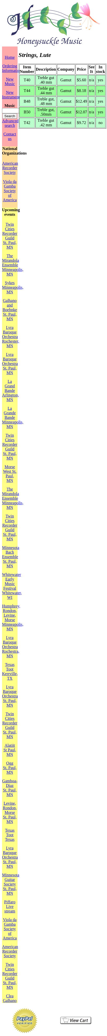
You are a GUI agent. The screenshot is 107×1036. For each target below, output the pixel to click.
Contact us (9, 136)
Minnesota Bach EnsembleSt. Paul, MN (10, 556)
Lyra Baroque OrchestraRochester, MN (10, 336)
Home (10, 57)
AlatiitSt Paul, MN (9, 750)
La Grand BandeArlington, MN (10, 390)
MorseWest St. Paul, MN (10, 474)
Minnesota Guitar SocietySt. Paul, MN (10, 884)
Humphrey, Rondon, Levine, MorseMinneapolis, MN (12, 617)
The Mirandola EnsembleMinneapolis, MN (12, 265)
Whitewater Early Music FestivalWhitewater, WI (12, 586)
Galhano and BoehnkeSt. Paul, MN (10, 309)
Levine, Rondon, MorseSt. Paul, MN (10, 812)
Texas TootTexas (9, 835)
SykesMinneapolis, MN (12, 287)
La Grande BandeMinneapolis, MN (12, 417)
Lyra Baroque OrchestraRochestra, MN (10, 646)
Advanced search (10, 123)
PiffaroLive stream (9, 906)
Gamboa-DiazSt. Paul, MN (10, 788)
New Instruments (11, 94)
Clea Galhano (10, 998)
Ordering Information (11, 68)
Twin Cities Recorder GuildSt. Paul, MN (9, 235)
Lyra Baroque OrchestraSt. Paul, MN (10, 363)
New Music (10, 81)
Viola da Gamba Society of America (10, 190)
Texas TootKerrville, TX (10, 671)
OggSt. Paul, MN (10, 767)
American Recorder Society (10, 168)
